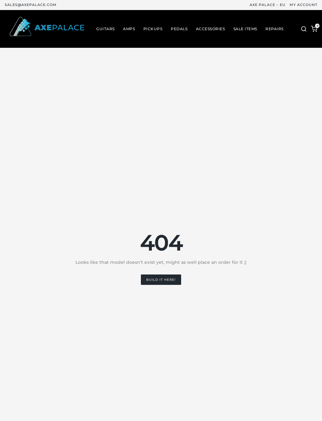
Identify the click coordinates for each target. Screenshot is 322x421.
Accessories (210, 29)
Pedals (179, 29)
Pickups (153, 29)
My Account (303, 5)
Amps (129, 29)
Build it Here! (161, 280)
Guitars (105, 29)
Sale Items (245, 29)
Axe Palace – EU (268, 5)
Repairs (274, 29)
